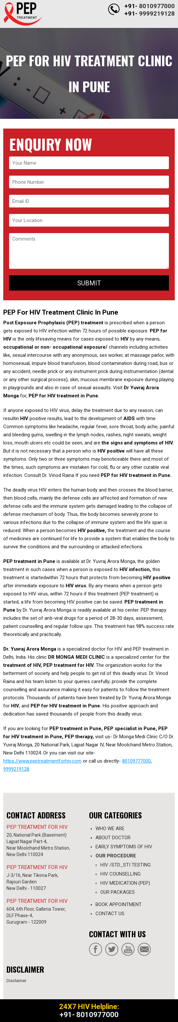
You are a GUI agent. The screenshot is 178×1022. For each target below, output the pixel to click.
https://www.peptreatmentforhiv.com (42, 761)
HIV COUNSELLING (120, 874)
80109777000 (136, 761)
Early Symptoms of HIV (123, 847)
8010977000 (157, 6)
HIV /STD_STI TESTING (125, 865)
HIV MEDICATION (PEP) (125, 883)
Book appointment (118, 904)
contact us (109, 913)
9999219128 (157, 13)
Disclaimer (16, 980)
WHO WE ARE (109, 828)
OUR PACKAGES (117, 892)
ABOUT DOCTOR (113, 838)
